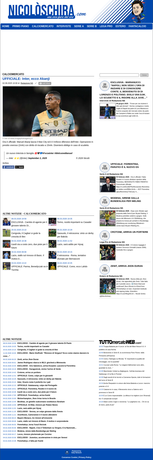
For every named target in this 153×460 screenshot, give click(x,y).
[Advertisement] (25, 190)
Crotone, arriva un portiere (29, 372)
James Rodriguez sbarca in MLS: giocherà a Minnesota (41, 363)
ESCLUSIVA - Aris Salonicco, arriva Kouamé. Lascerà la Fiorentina (46, 366)
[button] (144, 75)
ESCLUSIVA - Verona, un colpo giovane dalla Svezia (40, 411)
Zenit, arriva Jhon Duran (28, 359)
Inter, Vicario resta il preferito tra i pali (33, 382)
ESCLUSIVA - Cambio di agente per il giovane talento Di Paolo (44, 343)
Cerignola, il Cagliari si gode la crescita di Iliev (37, 350)
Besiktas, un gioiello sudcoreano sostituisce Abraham (41, 402)
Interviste (104, 101)
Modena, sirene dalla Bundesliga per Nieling (36, 431)
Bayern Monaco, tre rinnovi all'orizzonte (34, 418)
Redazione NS (118, 101)
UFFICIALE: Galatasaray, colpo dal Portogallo (37, 385)
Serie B (103, 208)
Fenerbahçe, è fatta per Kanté (30, 441)
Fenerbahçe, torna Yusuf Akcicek (31, 425)
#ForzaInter (48, 153)
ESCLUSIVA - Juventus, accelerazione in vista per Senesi (42, 437)
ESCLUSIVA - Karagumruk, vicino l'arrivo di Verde (39, 369)
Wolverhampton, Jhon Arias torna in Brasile (36, 398)
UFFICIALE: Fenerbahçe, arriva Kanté (33, 395)
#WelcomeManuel (63, 153)
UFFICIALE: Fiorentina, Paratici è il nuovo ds (37, 389)
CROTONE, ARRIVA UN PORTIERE (129, 232)
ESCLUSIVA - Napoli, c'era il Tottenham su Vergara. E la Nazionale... (46, 428)
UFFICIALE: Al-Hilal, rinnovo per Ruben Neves (37, 405)
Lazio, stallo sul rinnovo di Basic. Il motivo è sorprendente (42, 421)
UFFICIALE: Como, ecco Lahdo (72, 266)
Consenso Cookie (69, 457)
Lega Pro (104, 242)
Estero (103, 276)
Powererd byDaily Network (76, 452)
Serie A (103, 174)
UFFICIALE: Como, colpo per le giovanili (35, 376)
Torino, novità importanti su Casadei (74, 222)
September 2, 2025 (37, 158)
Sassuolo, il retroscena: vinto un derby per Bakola (39, 379)
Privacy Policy (85, 457)
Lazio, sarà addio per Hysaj (70, 244)
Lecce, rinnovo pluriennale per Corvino (34, 434)
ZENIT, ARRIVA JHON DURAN (127, 266)
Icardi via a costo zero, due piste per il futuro (37, 392)
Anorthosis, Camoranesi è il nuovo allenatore (37, 415)
